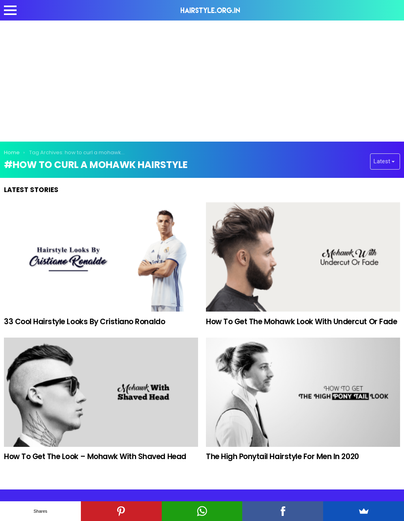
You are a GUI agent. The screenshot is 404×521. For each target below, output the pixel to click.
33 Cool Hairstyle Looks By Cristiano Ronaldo (84, 321)
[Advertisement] (202, 80)
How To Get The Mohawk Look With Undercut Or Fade (301, 321)
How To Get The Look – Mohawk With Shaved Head (95, 456)
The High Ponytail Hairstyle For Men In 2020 (282, 456)
